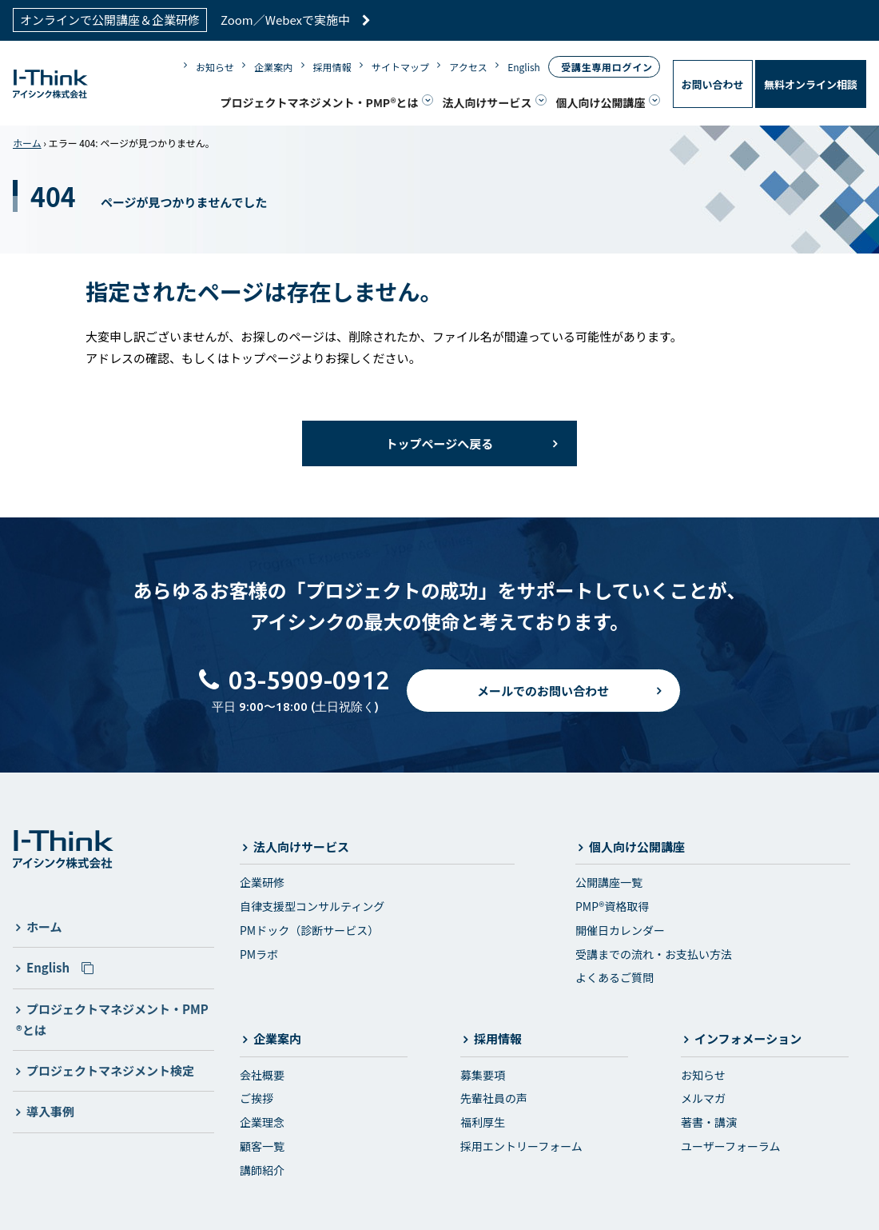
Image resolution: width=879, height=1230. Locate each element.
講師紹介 (262, 1170)
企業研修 (262, 882)
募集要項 (482, 1075)
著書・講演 (709, 1122)
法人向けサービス (487, 102)
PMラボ (259, 953)
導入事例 (50, 1111)
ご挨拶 (256, 1098)
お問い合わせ (713, 84)
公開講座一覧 (608, 882)
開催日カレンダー (620, 930)
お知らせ (215, 67)
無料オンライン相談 (810, 84)
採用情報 (332, 67)
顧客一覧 (262, 1146)
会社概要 (262, 1075)
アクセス (468, 67)
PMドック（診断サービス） (309, 930)
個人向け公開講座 (601, 102)
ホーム (27, 143)
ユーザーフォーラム (730, 1146)
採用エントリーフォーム (521, 1146)
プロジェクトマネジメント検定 (110, 1070)
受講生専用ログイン (606, 67)
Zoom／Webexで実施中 (296, 19)
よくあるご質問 (614, 977)
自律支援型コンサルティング (312, 906)
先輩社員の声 (493, 1098)
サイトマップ (400, 67)
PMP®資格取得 (612, 906)
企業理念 (262, 1122)
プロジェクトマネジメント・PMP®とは (320, 102)
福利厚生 (482, 1122)
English (523, 67)
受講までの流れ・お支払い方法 (653, 953)
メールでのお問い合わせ (543, 690)
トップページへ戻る (440, 443)
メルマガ (703, 1098)
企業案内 (273, 67)
